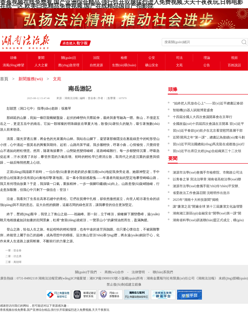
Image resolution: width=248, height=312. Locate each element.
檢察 (124, 57)
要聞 (41, 57)
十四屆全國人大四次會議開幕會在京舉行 (202, 117)
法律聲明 (138, 272)
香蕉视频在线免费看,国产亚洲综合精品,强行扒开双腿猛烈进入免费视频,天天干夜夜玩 (54, 309)
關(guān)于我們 (86, 272)
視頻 (234, 57)
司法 (179, 57)
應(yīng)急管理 (68, 65)
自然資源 (96, 65)
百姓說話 (234, 65)
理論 (207, 57)
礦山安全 (151, 65)
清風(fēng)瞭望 (13, 65)
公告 (206, 65)
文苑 (179, 65)
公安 (151, 57)
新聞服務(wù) (30, 79)
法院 (96, 57)
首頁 (4, 79)
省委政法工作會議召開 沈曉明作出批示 (201, 193)
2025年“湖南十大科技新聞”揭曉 (196, 199)
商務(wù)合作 (114, 272)
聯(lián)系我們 (163, 272)
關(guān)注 (68, 57)
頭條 (13, 57)
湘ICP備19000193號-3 (104, 278)
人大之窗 (41, 65)
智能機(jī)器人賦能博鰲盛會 (193, 110)
